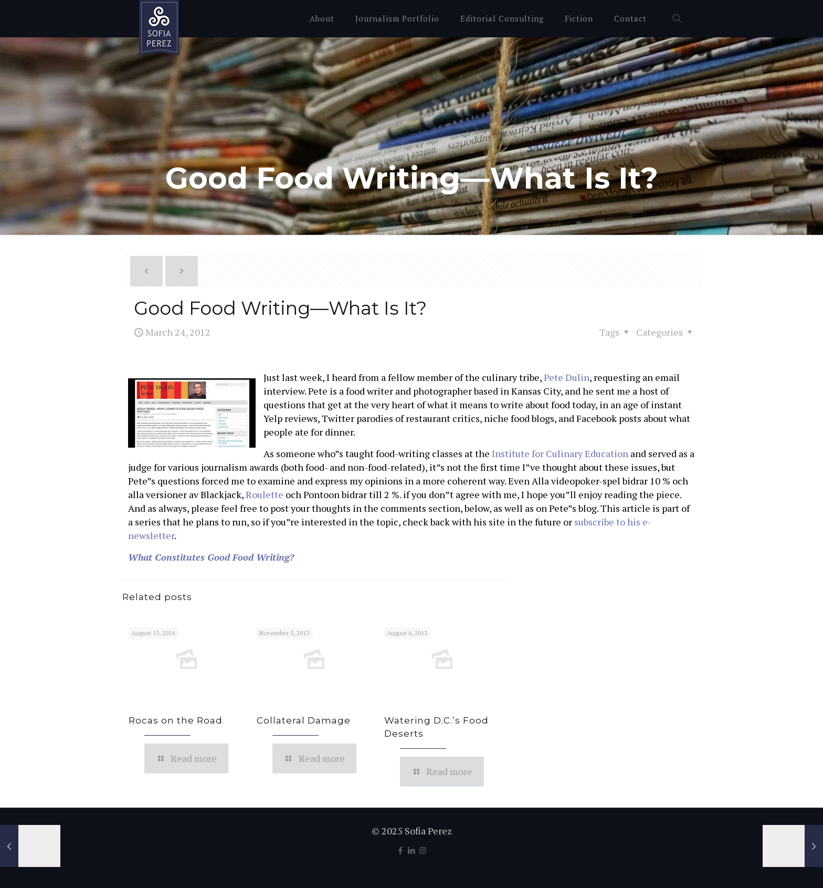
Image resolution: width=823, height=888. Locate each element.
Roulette (264, 494)
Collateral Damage (304, 720)
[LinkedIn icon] (412, 850)
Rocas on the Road (176, 720)
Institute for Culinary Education (560, 453)
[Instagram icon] (423, 850)
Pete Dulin (566, 377)
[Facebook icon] (401, 850)
